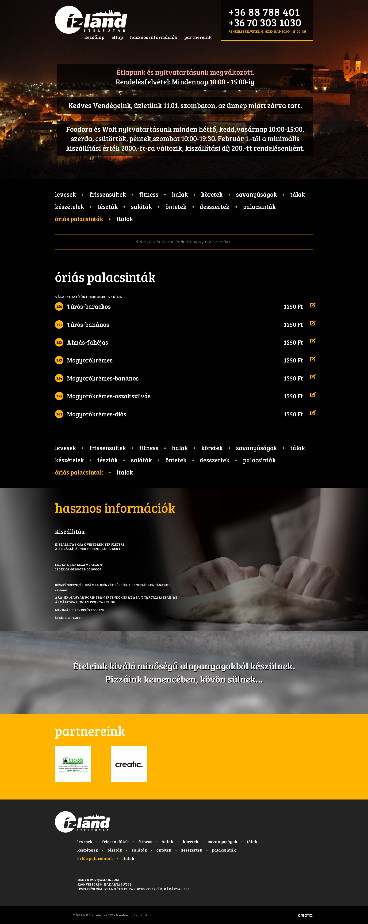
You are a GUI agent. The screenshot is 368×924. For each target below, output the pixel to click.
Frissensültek (107, 194)
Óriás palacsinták (79, 219)
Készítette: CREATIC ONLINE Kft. (305, 915)
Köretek (212, 194)
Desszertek (215, 206)
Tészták (107, 206)
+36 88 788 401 (264, 11)
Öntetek (176, 206)
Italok (125, 219)
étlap (117, 37)
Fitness (148, 194)
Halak (180, 194)
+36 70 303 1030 (264, 22)
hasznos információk (153, 37)
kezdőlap (94, 37)
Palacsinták (259, 206)
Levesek (65, 194)
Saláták (141, 206)
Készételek (69, 206)
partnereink (198, 37)
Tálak (297, 194)
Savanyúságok (256, 194)
